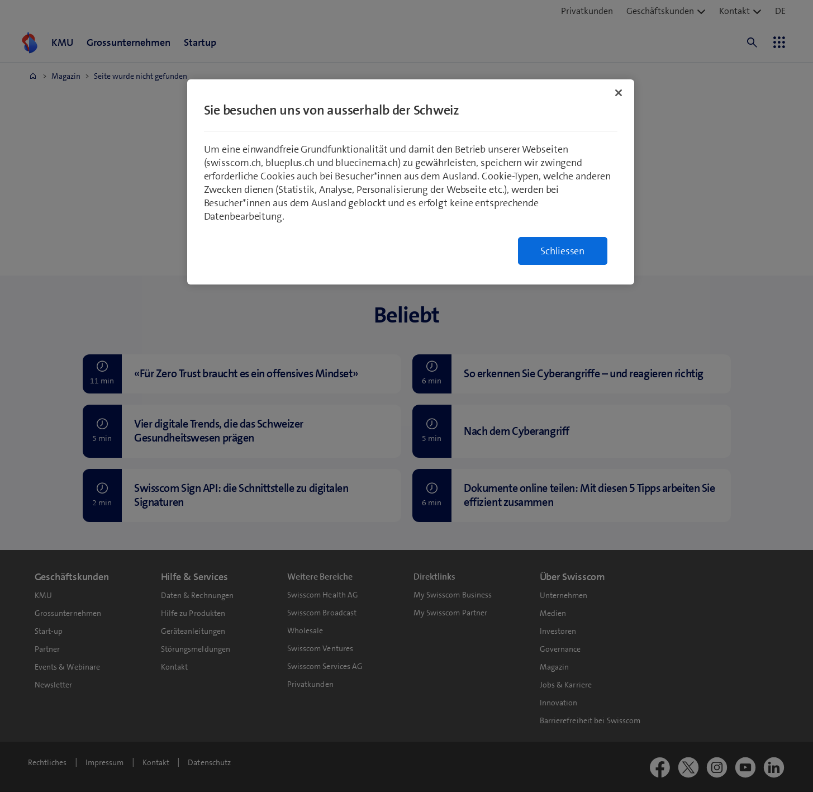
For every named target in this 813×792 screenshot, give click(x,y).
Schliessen (562, 251)
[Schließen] (618, 92)
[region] (410, 181)
